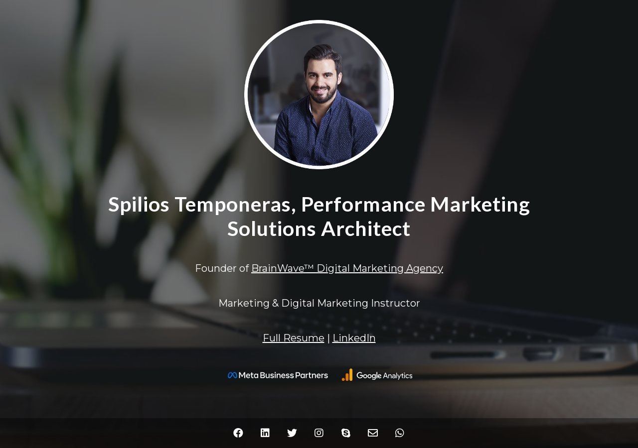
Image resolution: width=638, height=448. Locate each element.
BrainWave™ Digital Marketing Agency (347, 268)
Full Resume (293, 338)
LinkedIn (354, 338)
